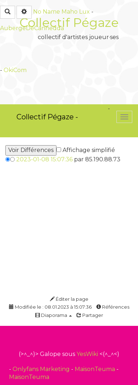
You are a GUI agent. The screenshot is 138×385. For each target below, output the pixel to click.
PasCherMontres (24, 132)
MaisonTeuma (95, 369)
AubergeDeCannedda (32, 28)
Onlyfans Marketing (42, 369)
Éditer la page (69, 299)
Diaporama (53, 315)
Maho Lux (75, 11)
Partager (90, 315)
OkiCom (15, 70)
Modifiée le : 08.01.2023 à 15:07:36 (50, 307)
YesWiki (87, 354)
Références (112, 307)
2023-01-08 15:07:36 (44, 159)
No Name (46, 11)
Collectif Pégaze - (47, 117)
